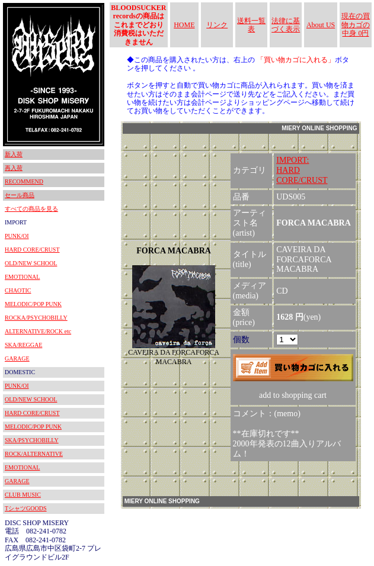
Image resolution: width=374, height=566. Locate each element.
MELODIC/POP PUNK (33, 304)
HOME (184, 25)
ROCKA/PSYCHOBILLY (36, 317)
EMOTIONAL (22, 277)
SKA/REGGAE (23, 345)
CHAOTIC (18, 290)
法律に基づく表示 (285, 25)
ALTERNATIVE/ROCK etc (38, 331)
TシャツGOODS (26, 508)
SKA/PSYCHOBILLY (32, 440)
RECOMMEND (24, 181)
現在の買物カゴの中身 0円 (355, 24)
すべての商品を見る (31, 208)
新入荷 (14, 154)
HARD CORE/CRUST (32, 249)
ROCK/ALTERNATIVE (34, 454)
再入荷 (14, 168)
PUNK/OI (17, 236)
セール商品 (19, 195)
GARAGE (17, 358)
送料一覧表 (251, 25)
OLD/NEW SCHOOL (31, 263)
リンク (217, 25)
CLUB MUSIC (23, 494)
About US (320, 25)
